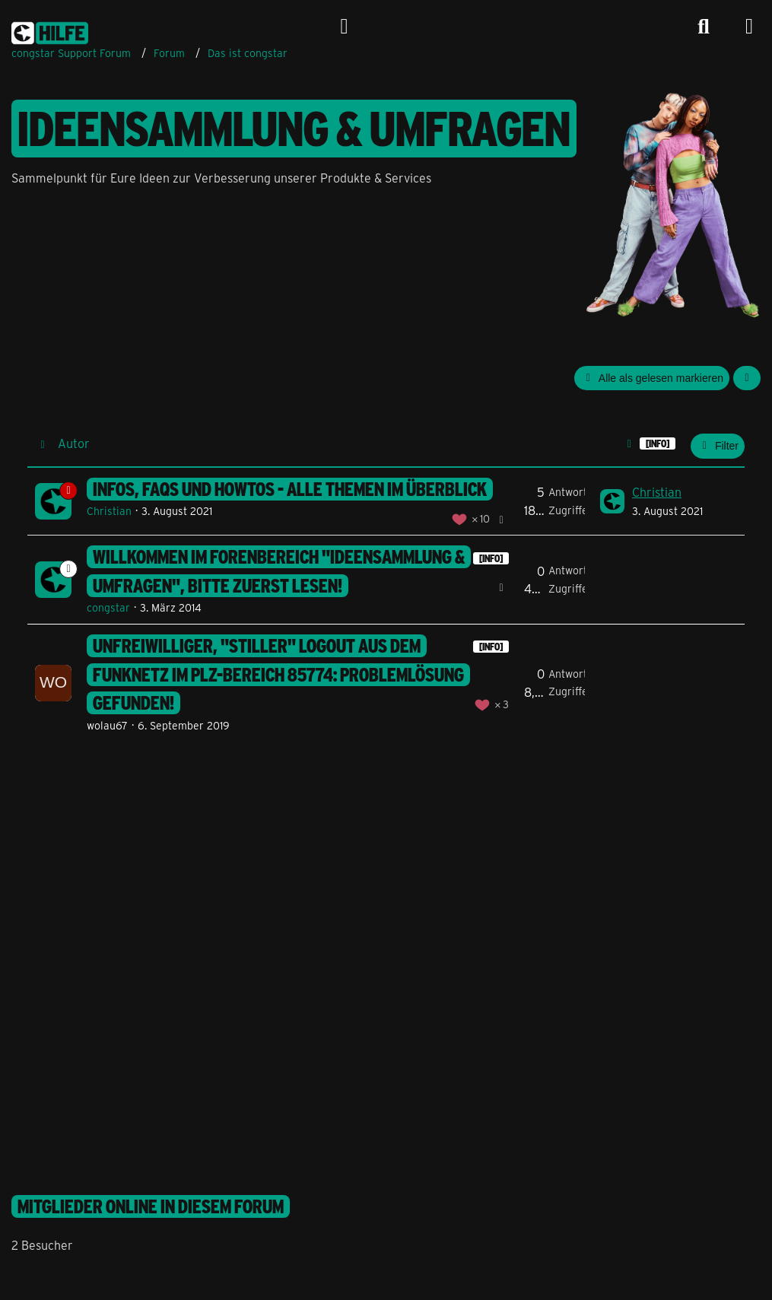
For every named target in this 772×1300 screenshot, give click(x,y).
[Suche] (703, 26)
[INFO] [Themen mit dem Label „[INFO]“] (491, 558)
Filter (718, 446)
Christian (109, 511)
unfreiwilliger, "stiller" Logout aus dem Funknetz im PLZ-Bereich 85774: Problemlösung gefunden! (278, 674)
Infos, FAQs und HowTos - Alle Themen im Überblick (290, 489)
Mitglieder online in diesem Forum (150, 1206)
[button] (747, 378)
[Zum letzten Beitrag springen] (612, 501)
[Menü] (749, 26)
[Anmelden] (344, 26)
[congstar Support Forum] (49, 30)
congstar (108, 607)
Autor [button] (74, 443)
